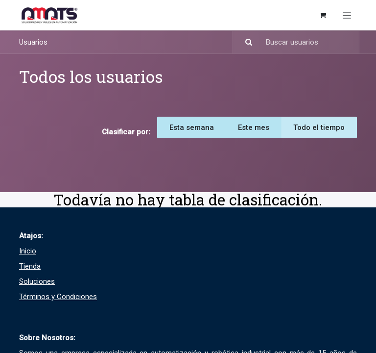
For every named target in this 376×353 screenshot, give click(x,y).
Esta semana (191, 127)
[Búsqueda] (244, 42)
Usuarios (33, 42)
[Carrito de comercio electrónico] (322, 15)
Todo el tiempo (319, 127)
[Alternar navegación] (347, 15)
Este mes (253, 127)
